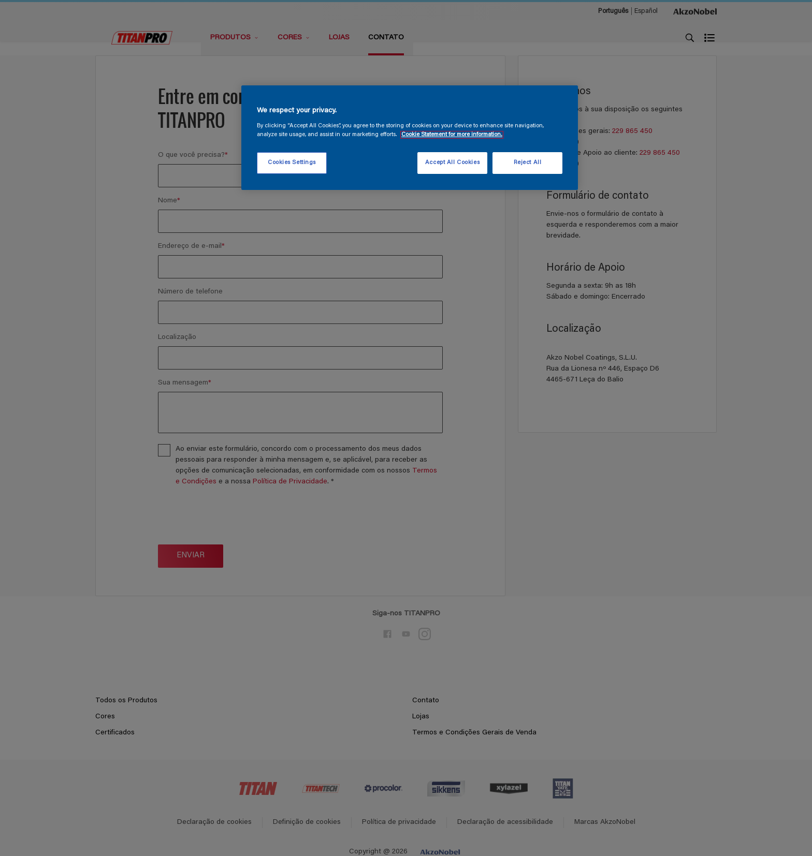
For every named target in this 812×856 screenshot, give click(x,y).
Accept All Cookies (452, 163)
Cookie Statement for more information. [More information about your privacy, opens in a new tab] (451, 135)
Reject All (528, 163)
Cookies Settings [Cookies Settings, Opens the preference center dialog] (292, 163)
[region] (409, 137)
